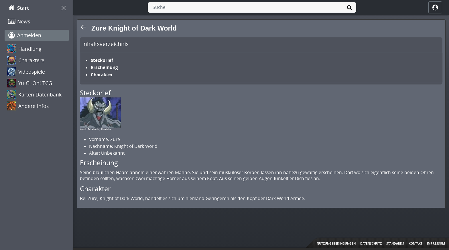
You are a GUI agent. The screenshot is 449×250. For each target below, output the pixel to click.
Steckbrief (102, 60)
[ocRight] (435, 7)
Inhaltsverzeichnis (105, 44)
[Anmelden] (37, 35)
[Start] (31, 8)
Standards (395, 243)
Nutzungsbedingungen (336, 243)
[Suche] (349, 7)
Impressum (436, 243)
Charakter (102, 74)
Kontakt (415, 243)
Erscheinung (104, 67)
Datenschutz (371, 243)
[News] (37, 21)
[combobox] (252, 7)
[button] (83, 27)
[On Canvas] (63, 8)
